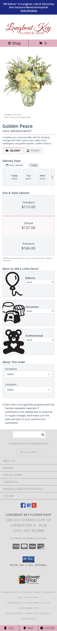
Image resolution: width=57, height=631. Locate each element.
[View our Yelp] (34, 507)
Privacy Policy (15, 613)
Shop (14, 43)
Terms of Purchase (37, 613)
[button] (28, 559)
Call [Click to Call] (9, 628)
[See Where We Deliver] (28, 452)
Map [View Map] (29, 628)
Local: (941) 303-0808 (28, 531)
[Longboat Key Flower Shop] (28, 35)
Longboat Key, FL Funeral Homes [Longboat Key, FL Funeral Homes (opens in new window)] (21, 592)
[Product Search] (29, 434)
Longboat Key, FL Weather (22, 602)
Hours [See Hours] (47, 628)
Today (34, 165)
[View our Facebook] (23, 507)
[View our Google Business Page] (28, 507)
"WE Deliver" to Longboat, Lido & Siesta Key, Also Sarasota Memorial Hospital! (29, 7)
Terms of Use (28, 618)
